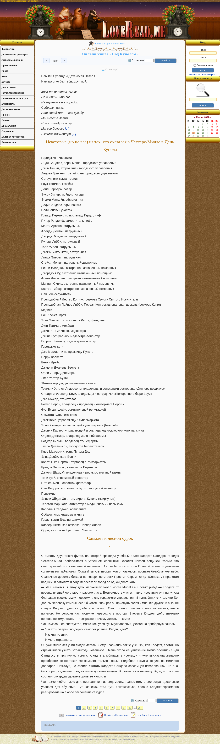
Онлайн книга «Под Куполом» (110, 54)
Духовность (8, 104)
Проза (5, 71)
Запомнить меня (203, 65)
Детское (6, 82)
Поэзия (5, 120)
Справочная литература (15, 98)
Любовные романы (12, 60)
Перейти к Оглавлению (116, 715)
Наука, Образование (13, 93)
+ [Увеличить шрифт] (64, 60)
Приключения (9, 65)
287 (140, 707)
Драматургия (9, 126)
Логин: (203, 52)
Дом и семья (9, 87)
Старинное (8, 131)
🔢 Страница (136, 60)
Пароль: (203, 59)
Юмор (5, 76)
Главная (17, 42)
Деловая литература (13, 136)
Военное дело (9, 142)
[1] (66, 128)
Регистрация (194, 75)
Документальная (11, 109)
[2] (74, 134)
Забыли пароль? (209, 75)
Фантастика (8, 49)
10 (130, 707)
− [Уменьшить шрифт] (46, 60)
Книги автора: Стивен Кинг (110, 43)
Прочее (6, 115)
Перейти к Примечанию (149, 715)
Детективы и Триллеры (15, 54)
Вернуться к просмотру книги (80, 715)
